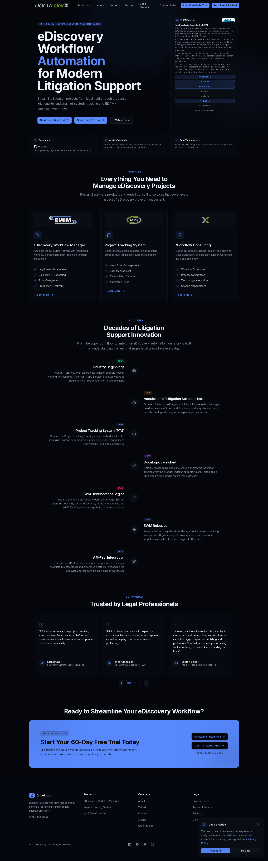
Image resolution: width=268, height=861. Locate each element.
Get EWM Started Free (209, 736)
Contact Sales (168, 5)
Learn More (44, 294)
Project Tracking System (97, 807)
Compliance (199, 819)
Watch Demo (122, 120)
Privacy (214, 844)
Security (197, 813)
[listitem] (130, 844)
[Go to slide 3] (135, 682)
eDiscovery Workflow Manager (101, 801)
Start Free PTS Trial (225, 5)
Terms (224, 844)
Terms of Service (202, 807)
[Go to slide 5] (140, 682)
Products (84, 5)
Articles (129, 5)
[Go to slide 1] (129, 682)
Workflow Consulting (95, 813)
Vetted (114, 5)
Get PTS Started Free (209, 745)
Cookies (234, 844)
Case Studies (144, 5)
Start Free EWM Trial (195, 5)
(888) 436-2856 (38, 817)
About (100, 5)
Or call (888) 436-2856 (209, 752)
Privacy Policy (201, 801)
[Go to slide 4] (138, 682)
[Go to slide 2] (133, 682)
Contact (142, 813)
